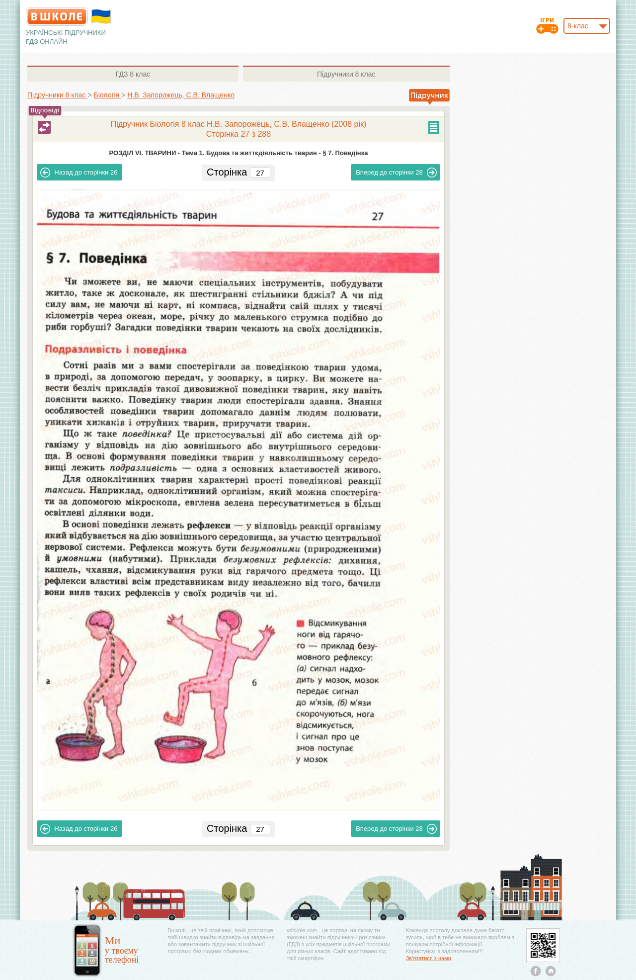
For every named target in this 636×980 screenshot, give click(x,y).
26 (78, 173)
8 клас (133, 74)
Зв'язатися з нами (428, 958)
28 (396, 173)
